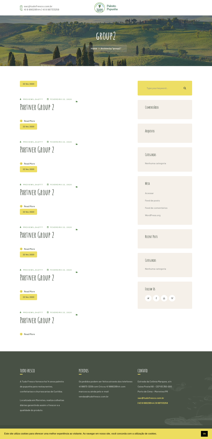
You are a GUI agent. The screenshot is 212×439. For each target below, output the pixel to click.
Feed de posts (152, 200)
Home (94, 48)
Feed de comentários (156, 207)
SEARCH (185, 88)
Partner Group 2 (37, 107)
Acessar (149, 193)
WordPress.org (152, 215)
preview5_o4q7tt (33, 99)
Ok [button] (204, 434)
